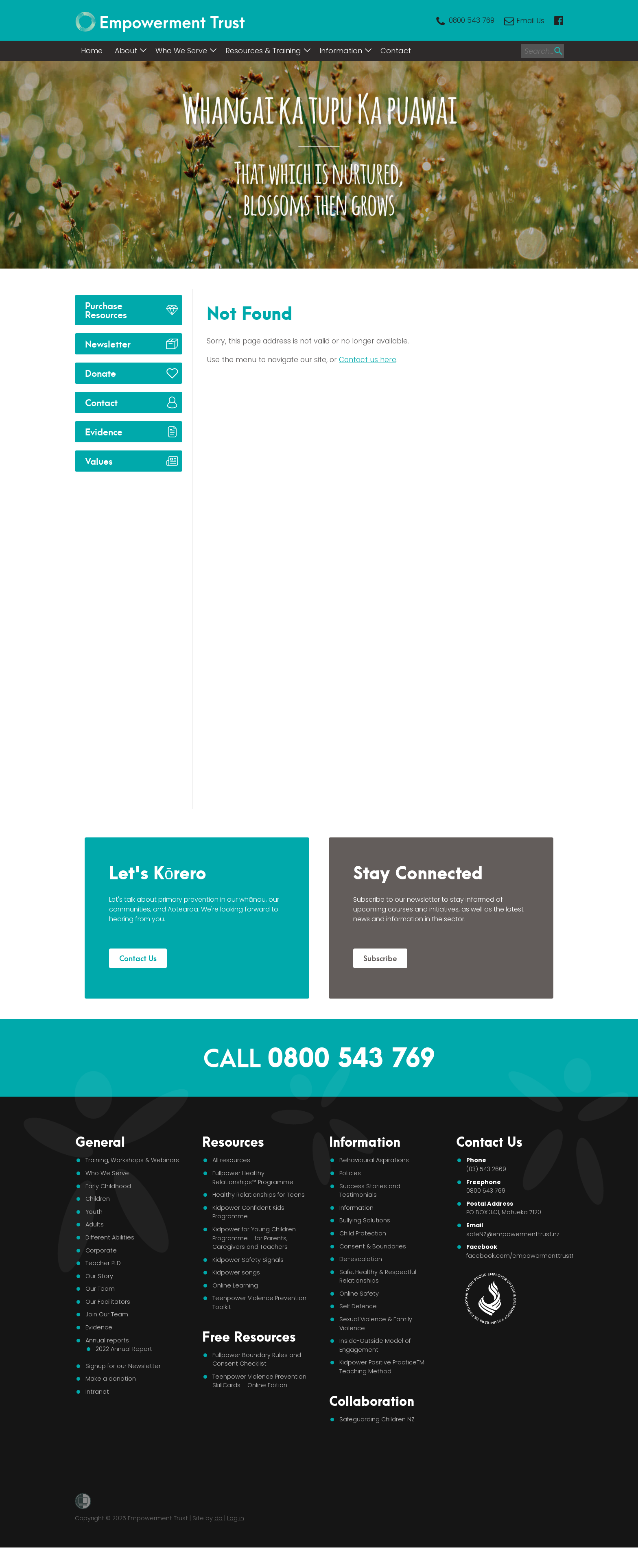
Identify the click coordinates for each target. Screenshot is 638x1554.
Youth (94, 1212)
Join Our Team (106, 1314)
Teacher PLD (103, 1263)
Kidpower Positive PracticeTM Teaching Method (381, 1366)
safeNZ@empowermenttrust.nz (512, 1234)
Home (92, 51)
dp (218, 1518)
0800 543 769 (471, 21)
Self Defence (358, 1306)
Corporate (101, 1250)
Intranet (97, 1392)
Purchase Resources (106, 309)
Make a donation (110, 1379)
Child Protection (362, 1233)
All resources (231, 1160)
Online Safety (359, 1294)
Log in (235, 1518)
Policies (350, 1173)
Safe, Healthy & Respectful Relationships (377, 1276)
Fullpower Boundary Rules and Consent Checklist (256, 1359)
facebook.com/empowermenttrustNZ (522, 1256)
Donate (100, 372)
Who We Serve (181, 51)
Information (340, 51)
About (126, 51)
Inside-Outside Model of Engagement (375, 1345)
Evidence (103, 431)
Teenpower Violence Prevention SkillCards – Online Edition (259, 1381)
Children (97, 1199)
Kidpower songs (236, 1272)
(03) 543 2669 (486, 1169)
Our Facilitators (107, 1302)
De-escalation (360, 1259)
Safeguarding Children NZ (377, 1419)
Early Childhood (108, 1186)
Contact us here (367, 360)
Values (99, 460)
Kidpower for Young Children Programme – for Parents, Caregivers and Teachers (254, 1238)
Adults (94, 1224)
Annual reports (107, 1340)
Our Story (99, 1276)
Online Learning (235, 1285)
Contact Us (138, 958)
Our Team (100, 1289)
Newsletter (108, 343)
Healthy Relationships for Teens (258, 1195)
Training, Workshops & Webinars (132, 1160)
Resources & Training (263, 51)
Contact (395, 51)
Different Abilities (109, 1237)
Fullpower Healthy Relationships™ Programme (252, 1177)
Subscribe (380, 958)
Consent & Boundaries (372, 1246)
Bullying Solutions (364, 1220)
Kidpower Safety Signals (248, 1260)
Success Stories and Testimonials (369, 1190)
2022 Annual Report (124, 1349)
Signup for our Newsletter (123, 1366)
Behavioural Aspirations (374, 1160)
